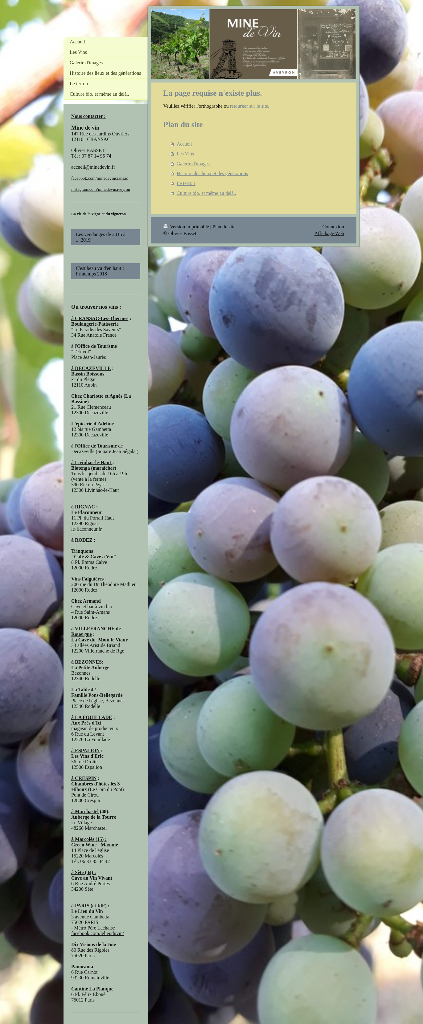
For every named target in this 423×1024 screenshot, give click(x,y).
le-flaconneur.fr (86, 529)
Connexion (333, 226)
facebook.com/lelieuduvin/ (97, 933)
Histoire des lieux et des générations (212, 173)
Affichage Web (329, 233)
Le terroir (186, 183)
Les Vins (185, 153)
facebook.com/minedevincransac (99, 178)
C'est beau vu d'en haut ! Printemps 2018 (103, 271)
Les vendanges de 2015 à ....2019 (100, 237)
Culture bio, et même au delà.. (206, 193)
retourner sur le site (249, 106)
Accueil (184, 144)
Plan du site (224, 226)
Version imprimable (186, 226)
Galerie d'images (193, 163)
